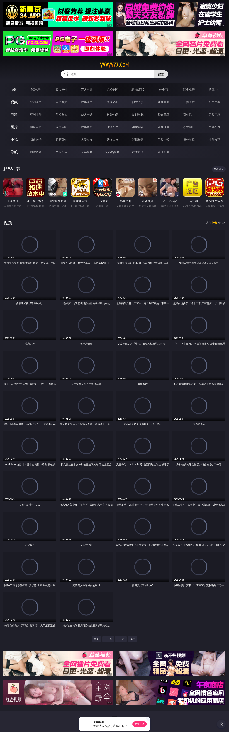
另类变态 (214, 114)
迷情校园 (138, 140)
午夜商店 (61, 152)
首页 (96, 639)
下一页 (121, 639)
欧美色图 (86, 127)
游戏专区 (112, 89)
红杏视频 (138, 152)
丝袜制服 (163, 102)
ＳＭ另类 (214, 102)
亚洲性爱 (36, 114)
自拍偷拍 (61, 102)
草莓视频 (86, 152)
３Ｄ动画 (112, 102)
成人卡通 (86, 114)
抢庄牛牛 (214, 89)
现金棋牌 (189, 89)
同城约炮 (36, 152)
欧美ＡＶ (86, 102)
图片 (14, 127)
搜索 (161, 74)
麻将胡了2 (137, 89)
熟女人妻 (138, 102)
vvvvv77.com (114, 65)
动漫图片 (112, 127)
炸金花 (163, 89)
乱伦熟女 (189, 114)
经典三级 (163, 114)
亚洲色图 (61, 127)
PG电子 (35, 89)
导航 (14, 152)
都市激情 (36, 140)
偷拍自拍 (61, 114)
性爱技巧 (214, 140)
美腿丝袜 (138, 127)
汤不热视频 (112, 152)
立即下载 (140, 724)
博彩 (14, 89)
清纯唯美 (163, 127)
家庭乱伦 (61, 140)
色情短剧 (163, 152)
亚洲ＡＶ (36, 102)
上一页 (108, 639)
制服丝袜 (138, 114)
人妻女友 (86, 140)
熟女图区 (189, 127)
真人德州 (61, 89)
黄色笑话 (189, 140)
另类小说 (163, 140)
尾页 (132, 639)
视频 (14, 102)
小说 (14, 139)
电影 (14, 114)
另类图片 (214, 127)
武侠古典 (112, 140)
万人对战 (86, 89)
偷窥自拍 (36, 127)
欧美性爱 (112, 114)
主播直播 (189, 102)
